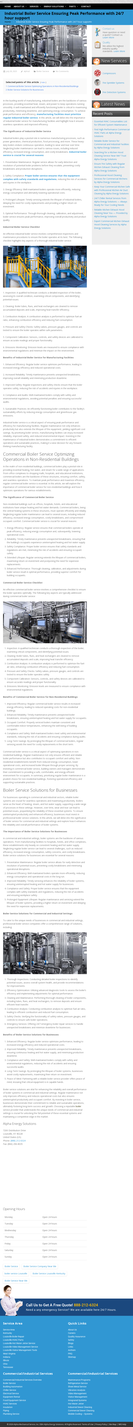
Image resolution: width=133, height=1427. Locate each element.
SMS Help (122, 1424)
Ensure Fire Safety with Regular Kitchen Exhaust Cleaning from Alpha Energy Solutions (109, 167)
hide (43, 82)
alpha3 (27, 71)
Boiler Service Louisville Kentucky (49, 1273)
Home (8, 21)
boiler (78, 1106)
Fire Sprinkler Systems (113, 82)
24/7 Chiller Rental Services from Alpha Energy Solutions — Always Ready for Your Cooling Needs (110, 202)
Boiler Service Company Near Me (39, 1266)
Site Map (112, 1424)
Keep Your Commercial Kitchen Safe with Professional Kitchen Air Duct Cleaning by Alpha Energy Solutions (112, 190)
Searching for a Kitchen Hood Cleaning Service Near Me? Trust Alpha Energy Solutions (110, 156)
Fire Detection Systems (114, 92)
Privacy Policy (101, 1424)
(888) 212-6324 (18, 1140)
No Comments (62, 71)
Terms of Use (87, 1424)
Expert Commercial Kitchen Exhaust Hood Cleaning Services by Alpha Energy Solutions (111, 224)
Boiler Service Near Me (16, 1280)
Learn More (108, 37)
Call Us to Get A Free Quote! (62, 1305)
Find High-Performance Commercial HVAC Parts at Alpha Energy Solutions (112, 133)
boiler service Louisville (16, 1273)
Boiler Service (43, 71)
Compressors (109, 73)
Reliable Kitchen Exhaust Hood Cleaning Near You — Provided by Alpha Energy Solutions (111, 213)
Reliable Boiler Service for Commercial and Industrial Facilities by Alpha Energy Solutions (111, 144)
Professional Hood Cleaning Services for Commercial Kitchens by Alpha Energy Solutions (110, 179)
